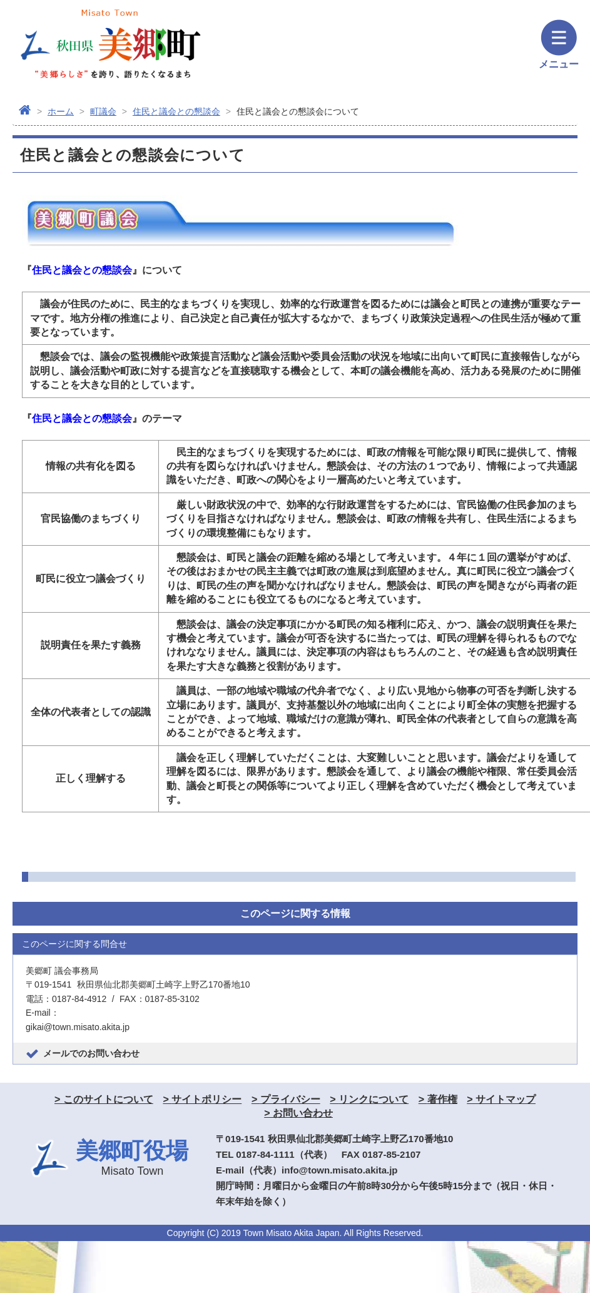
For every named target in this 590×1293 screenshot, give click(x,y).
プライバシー (290, 1099)
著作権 (442, 1099)
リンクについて (373, 1099)
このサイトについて (108, 1099)
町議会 (103, 111)
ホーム (61, 111)
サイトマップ (506, 1099)
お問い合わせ (303, 1113)
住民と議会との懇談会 (176, 111)
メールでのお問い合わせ (91, 1053)
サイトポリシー (206, 1099)
